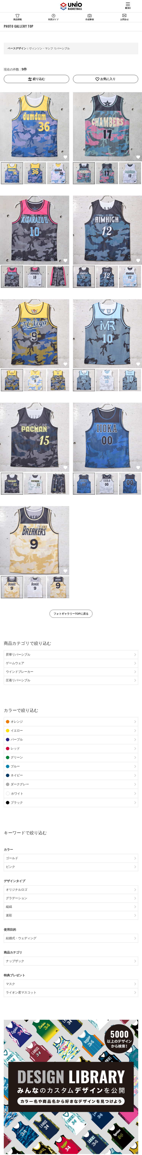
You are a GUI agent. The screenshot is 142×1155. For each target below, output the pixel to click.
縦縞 (9, 906)
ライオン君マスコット (21, 992)
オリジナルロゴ (16, 889)
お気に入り (108, 79)
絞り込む (39, 79)
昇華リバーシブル (18, 654)
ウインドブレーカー (19, 671)
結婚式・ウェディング (21, 938)
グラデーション (16, 898)
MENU (128, 7)
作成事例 (89, 19)
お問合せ (124, 19)
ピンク (10, 866)
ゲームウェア (15, 663)
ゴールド (12, 858)
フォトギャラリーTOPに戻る (71, 613)
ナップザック (15, 961)
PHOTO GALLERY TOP (18, 26)
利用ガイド (53, 19)
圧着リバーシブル (18, 680)
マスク (10, 983)
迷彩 (9, 915)
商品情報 (17, 19)
